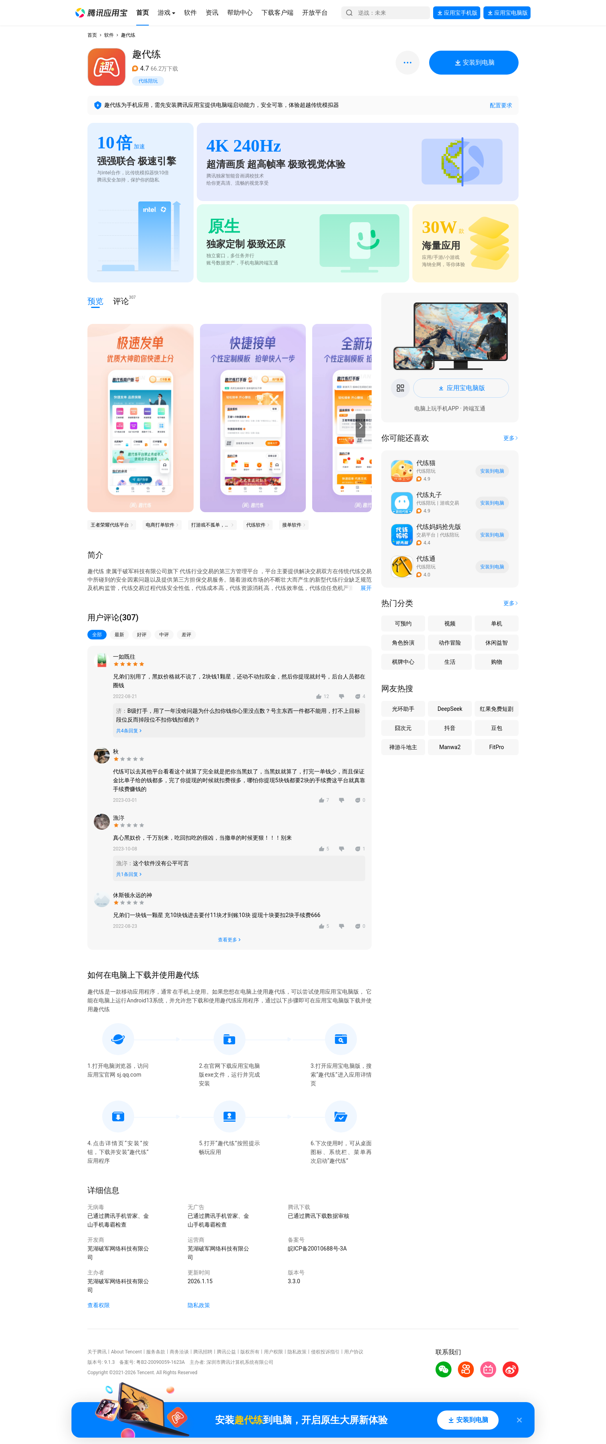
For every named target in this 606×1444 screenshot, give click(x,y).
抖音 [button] (449, 728)
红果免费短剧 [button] (496, 709)
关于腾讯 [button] (97, 1352)
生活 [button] (449, 662)
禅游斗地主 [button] (403, 747)
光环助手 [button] (403, 709)
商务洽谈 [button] (179, 1352)
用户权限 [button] (273, 1352)
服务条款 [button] (155, 1352)
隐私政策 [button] (199, 1305)
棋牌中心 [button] (403, 662)
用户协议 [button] (353, 1352)
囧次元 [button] (403, 728)
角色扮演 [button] (403, 642)
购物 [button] (496, 662)
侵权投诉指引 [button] (325, 1352)
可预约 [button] (403, 623)
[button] (101, 13)
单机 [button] (496, 623)
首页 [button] (92, 35)
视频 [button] (449, 623)
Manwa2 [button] (450, 747)
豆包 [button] (496, 728)
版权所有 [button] (249, 1352)
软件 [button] (109, 35)
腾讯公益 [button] (226, 1352)
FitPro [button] (496, 747)
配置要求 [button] (501, 105)
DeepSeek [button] (450, 709)
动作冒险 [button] (450, 642)
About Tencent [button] (126, 1352)
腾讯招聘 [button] (202, 1352)
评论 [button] (121, 300)
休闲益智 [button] (496, 642)
